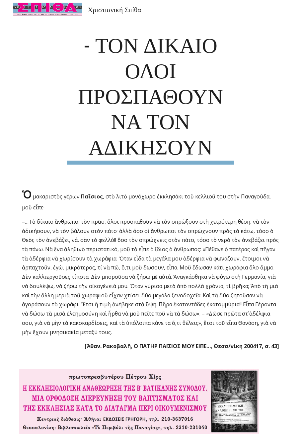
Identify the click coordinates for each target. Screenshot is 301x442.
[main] (150, 97)
